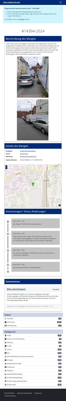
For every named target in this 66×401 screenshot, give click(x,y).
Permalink (56, 289)
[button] (32, 77)
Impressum (38, 393)
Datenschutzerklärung (24, 393)
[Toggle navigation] (60, 2)
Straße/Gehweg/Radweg (28, 151)
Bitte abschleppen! (16, 289)
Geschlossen (24, 154)
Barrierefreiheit (9, 393)
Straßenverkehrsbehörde (28, 156)
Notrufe (21, 19)
